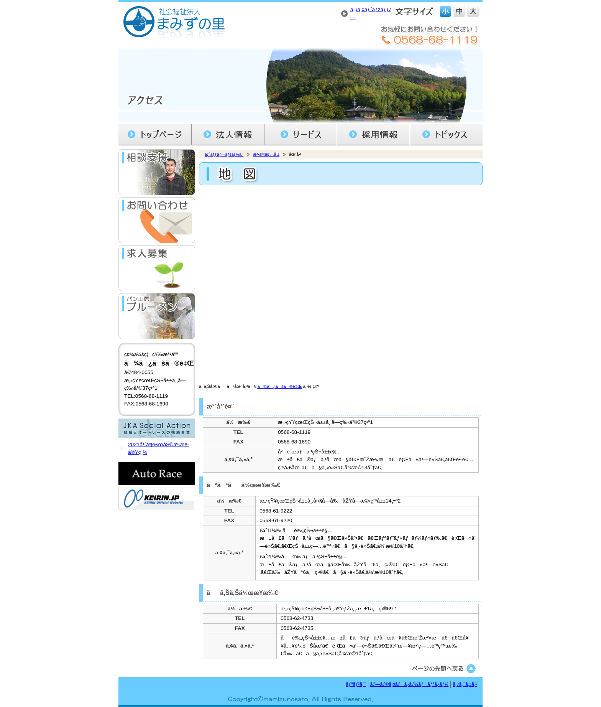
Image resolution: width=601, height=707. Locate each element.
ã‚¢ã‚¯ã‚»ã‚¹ (465, 684)
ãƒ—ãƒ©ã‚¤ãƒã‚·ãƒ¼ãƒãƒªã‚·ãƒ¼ (409, 684)
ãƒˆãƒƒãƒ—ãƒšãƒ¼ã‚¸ (224, 154)
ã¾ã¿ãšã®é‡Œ (279, 386)
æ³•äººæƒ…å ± (266, 154)
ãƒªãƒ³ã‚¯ (356, 684)
